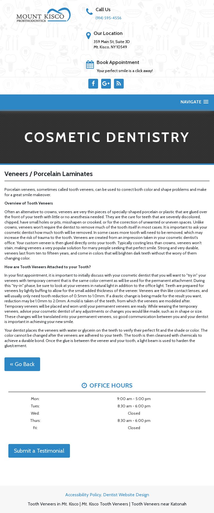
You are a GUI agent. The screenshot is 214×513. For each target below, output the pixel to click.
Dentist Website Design (126, 494)
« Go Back (22, 364)
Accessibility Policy (83, 494)
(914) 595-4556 (108, 17)
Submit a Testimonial (39, 450)
